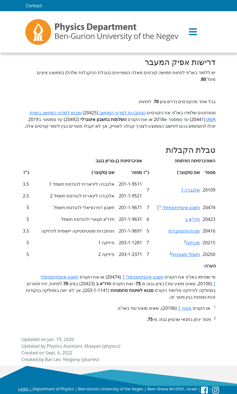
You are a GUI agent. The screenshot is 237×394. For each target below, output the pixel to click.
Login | (25, 388)
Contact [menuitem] (34, 6)
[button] (193, 32)
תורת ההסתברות (184, 231)
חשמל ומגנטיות (185, 254)
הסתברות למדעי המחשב (122, 113)
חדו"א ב (192, 219)
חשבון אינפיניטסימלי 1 (178, 207)
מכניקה (193, 243)
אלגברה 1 (190, 190)
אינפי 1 (184, 308)
